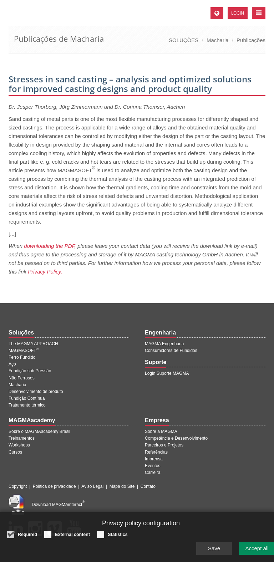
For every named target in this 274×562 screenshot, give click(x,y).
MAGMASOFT (24, 350)
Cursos (15, 452)
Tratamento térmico (27, 405)
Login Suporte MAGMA (167, 373)
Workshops (19, 445)
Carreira (152, 472)
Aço (12, 364)
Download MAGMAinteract (58, 504)
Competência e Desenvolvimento (176, 438)
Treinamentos (22, 438)
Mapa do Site (122, 486)
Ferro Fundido (22, 357)
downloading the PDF (49, 246)
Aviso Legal (92, 486)
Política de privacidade (54, 486)
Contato (148, 486)
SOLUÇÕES (183, 40)
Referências (156, 452)
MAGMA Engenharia (164, 343)
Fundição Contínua (27, 398)
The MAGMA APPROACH (33, 343)
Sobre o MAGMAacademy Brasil (39, 431)
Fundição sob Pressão (30, 370)
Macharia (218, 40)
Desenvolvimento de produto (36, 391)
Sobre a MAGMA (161, 431)
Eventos (152, 465)
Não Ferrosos (22, 377)
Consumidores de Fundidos (171, 350)
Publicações (251, 40)
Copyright (18, 486)
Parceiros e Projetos (164, 445)
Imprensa (154, 458)
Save (214, 550)
